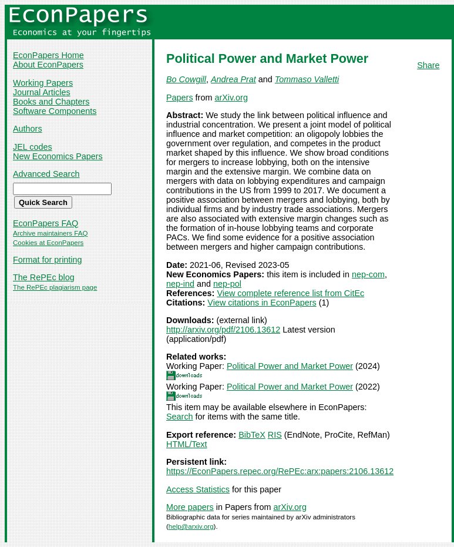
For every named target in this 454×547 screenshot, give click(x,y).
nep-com (368, 274)
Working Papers (43, 83)
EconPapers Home (48, 55)
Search (179, 416)
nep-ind (180, 283)
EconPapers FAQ (45, 223)
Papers (179, 97)
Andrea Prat (233, 79)
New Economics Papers (58, 156)
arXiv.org (231, 97)
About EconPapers (48, 64)
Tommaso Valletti (307, 79)
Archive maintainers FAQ (50, 233)
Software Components (54, 111)
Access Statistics (198, 489)
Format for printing (47, 259)
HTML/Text (186, 444)
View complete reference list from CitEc (290, 293)
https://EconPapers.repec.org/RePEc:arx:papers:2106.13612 (280, 471)
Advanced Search (46, 174)
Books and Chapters (51, 101)
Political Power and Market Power (290, 366)
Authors (27, 128)
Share (428, 65)
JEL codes (32, 147)
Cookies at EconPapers (48, 242)
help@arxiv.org (191, 526)
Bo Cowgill (186, 79)
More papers (190, 507)
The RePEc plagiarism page (55, 287)
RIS (275, 434)
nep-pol (227, 283)
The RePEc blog (44, 277)
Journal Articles (41, 92)
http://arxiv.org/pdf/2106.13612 (223, 329)
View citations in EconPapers (261, 302)
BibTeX (251, 434)
